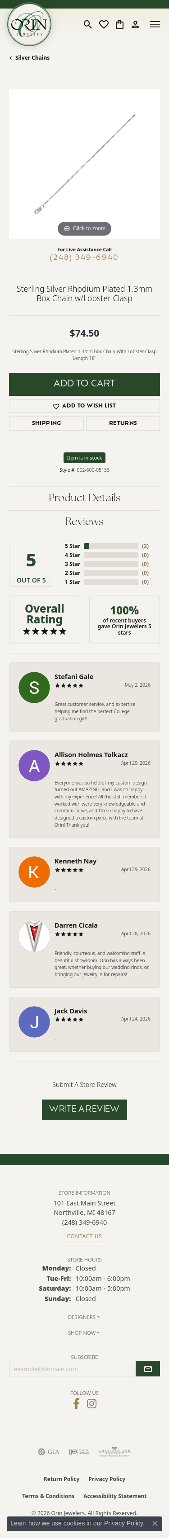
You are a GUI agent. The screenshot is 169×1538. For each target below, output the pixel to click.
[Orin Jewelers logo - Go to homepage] (29, 24)
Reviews (84, 522)
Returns (123, 423)
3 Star (72, 564)
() (145, 546)
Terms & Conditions (48, 1496)
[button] (88, 24)
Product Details (85, 498)
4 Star (72, 555)
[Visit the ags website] (114, 1452)
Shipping (46, 423)
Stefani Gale (74, 676)
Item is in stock (84, 457)
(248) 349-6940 (84, 258)
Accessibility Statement (114, 1496)
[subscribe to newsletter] (148, 1369)
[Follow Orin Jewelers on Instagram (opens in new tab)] (91, 1403)
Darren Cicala (76, 925)
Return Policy (62, 1479)
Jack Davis (71, 1011)
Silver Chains (32, 57)
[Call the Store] (84, 1222)
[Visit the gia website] (48, 1452)
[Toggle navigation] (155, 24)
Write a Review (84, 1109)
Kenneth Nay (75, 861)
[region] (84, 164)
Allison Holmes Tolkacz (91, 754)
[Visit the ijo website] (79, 1452)
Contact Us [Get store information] (84, 1236)
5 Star (72, 546)
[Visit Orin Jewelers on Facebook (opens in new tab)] (76, 1403)
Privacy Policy (106, 1479)
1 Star (72, 582)
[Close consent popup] (155, 1523)
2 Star (72, 573)
